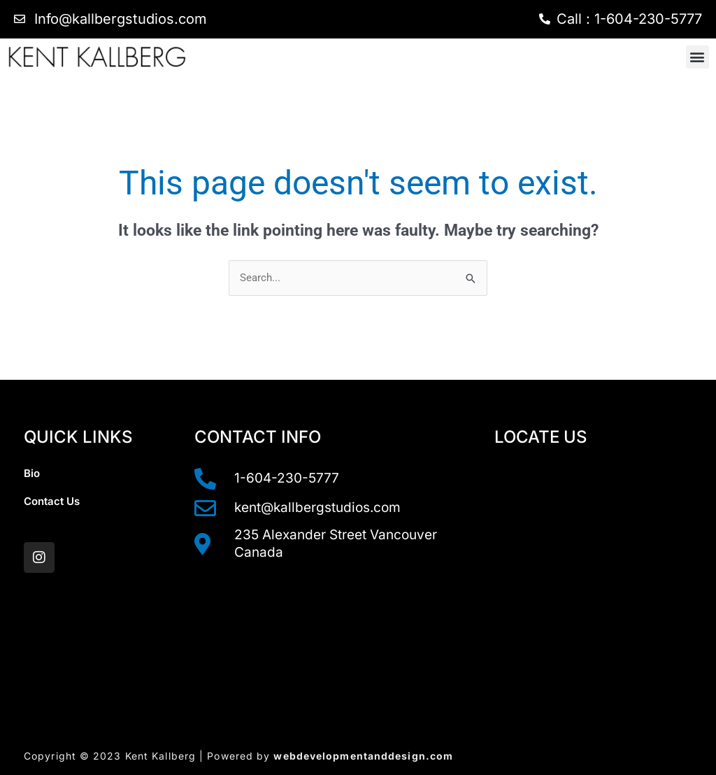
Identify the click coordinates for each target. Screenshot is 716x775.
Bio (32, 473)
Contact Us (52, 501)
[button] (697, 57)
